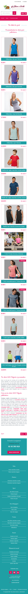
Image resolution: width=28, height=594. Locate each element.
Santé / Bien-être (14, 563)
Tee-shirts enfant (14, 525)
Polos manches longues (14, 472)
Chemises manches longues (14, 483)
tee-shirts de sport (20, 399)
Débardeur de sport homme (14, 87)
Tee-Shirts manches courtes (14, 520)
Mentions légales (4, 589)
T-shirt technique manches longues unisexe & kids (14, 365)
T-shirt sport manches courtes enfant (13, 338)
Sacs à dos (14, 509)
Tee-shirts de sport (14, 18)
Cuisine (14, 561)
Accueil (2, 18)
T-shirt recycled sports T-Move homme (14, 310)
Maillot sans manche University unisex (14, 226)
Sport (7, 18)
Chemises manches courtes (14, 480)
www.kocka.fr (22, 591)
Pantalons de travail (14, 551)
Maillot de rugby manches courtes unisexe (14, 198)
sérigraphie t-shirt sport (20, 408)
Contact (25, 1)
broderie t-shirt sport (6, 410)
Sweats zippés (14, 538)
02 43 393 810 (18, 1)
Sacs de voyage (14, 511)
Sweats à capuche (14, 540)
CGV (11, 589)
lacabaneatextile (15, 582)
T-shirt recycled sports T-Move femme (14, 281)
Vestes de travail (14, 554)
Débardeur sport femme (14, 143)
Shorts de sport (14, 498)
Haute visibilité (14, 556)
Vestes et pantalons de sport (14, 496)
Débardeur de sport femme (14, 59)
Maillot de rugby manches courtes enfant (14, 170)
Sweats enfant (14, 543)
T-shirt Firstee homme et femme (14, 254)
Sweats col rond (14, 536)
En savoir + (24, 62)
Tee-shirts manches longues (13, 523)
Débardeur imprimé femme (14, 114)
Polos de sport (14, 494)
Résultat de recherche (22, 589)
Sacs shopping (14, 507)
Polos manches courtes (14, 469)
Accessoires (14, 558)
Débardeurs (14, 527)
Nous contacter (14, 452)
